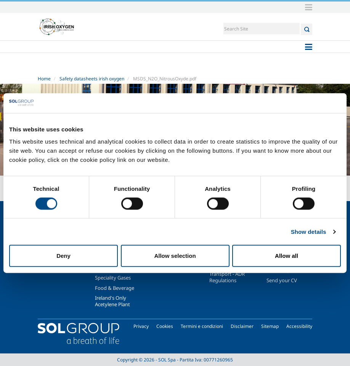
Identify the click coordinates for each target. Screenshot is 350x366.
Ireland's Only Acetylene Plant (112, 300)
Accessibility (299, 326)
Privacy (141, 326)
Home (44, 78)
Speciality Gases (113, 277)
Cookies (164, 326)
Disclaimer (242, 326)
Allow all (286, 256)
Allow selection (175, 256)
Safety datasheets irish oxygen (91, 78)
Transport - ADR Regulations (227, 276)
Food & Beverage (114, 287)
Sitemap (270, 326)
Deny (63, 256)
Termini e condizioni (202, 326)
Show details (308, 231)
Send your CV (282, 280)
